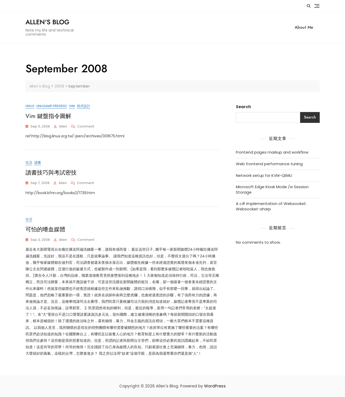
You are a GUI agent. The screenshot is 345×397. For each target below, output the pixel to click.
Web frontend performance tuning (269, 163)
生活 (29, 162)
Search (243, 106)
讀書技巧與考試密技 (51, 172)
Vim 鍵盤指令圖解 (48, 116)
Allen (63, 126)
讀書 (37, 162)
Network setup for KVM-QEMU (264, 175)
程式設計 (83, 106)
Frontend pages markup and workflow (272, 152)
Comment (85, 126)
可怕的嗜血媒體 (45, 229)
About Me (304, 27)
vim (72, 106)
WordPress (215, 386)
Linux (30, 106)
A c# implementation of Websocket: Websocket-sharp (271, 206)
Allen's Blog (47, 22)
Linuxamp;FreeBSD (51, 106)
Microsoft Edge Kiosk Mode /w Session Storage (272, 189)
